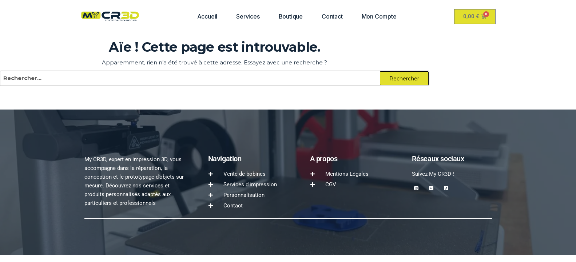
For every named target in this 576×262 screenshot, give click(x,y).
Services (247, 16)
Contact (332, 16)
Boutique (291, 16)
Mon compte (379, 16)
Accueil (207, 16)
